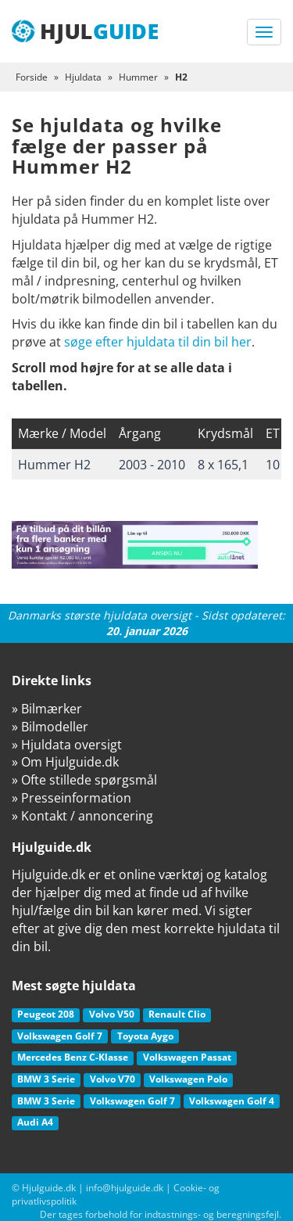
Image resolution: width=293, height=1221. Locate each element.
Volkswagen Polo (188, 1079)
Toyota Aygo (145, 1036)
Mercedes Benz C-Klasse (72, 1057)
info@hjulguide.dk (124, 1187)
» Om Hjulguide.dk (65, 761)
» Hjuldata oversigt (67, 744)
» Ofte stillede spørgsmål (84, 779)
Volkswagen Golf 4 (231, 1101)
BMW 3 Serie (46, 1079)
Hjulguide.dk (49, 1187)
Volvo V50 (111, 1014)
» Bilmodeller (50, 726)
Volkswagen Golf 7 (59, 1036)
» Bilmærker (47, 708)
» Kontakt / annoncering (82, 815)
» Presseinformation (71, 797)
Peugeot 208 (45, 1014)
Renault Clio (176, 1014)
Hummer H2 (54, 464)
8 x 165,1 (223, 464)
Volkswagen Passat (187, 1057)
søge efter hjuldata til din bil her (158, 341)
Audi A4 (35, 1122)
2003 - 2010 (152, 464)
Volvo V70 (112, 1079)
